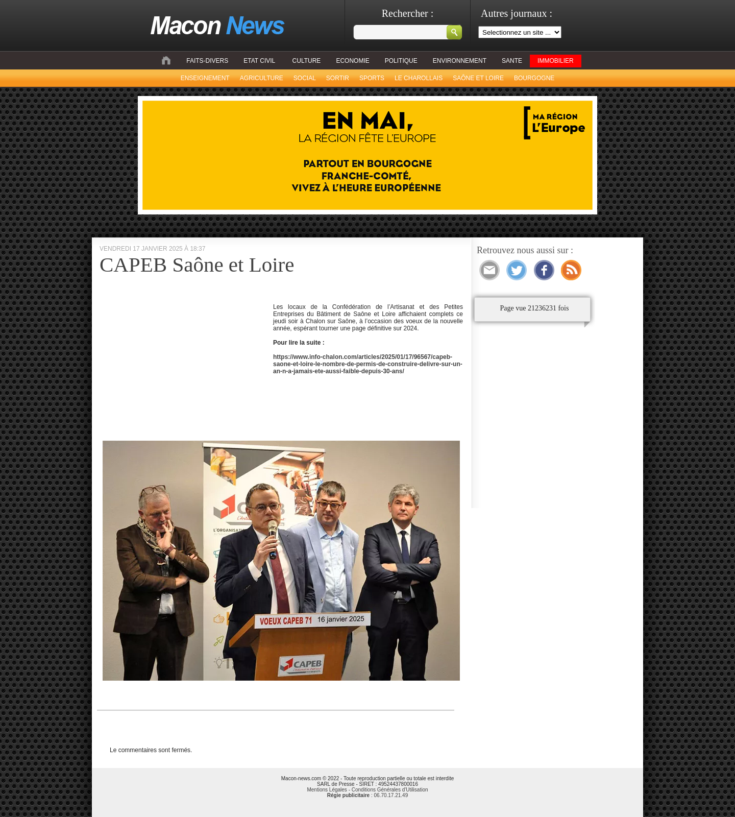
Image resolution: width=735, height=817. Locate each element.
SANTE (512, 60)
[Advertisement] (185, 367)
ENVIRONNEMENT (459, 60)
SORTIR (337, 78)
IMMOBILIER (555, 60)
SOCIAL (304, 78)
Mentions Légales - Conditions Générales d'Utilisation (367, 789)
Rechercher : (408, 13)
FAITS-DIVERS (207, 60)
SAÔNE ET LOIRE (478, 78)
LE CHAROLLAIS (419, 78)
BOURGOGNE (534, 78)
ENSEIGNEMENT (205, 78)
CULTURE (306, 60)
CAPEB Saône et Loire (197, 264)
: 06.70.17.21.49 (367, 795)
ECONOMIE (352, 60)
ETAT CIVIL (259, 60)
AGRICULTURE (261, 78)
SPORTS (371, 78)
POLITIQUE (401, 60)
